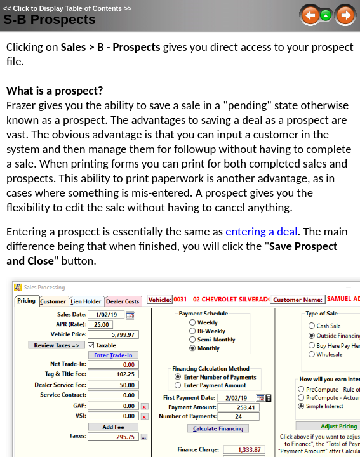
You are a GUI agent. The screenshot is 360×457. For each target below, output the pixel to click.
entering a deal (261, 231)
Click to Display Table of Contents (67, 8)
